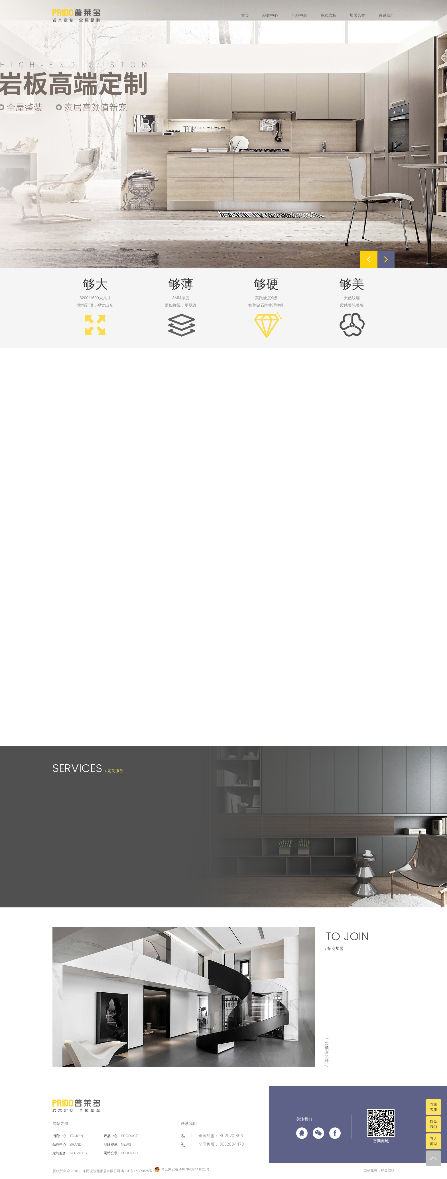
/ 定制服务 (87, 768)
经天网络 (388, 1171)
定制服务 (69, 1153)
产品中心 (121, 1136)
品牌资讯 (117, 1145)
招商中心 (67, 1136)
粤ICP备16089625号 (136, 1171)
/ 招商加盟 (347, 939)
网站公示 (121, 1153)
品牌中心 (67, 1145)
